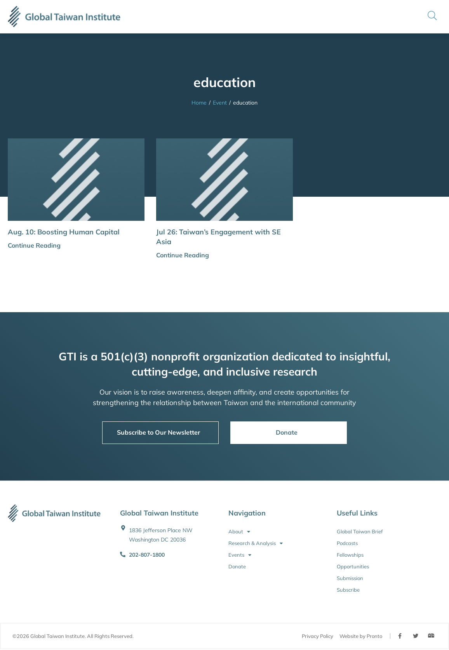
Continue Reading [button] (34, 245)
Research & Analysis (255, 543)
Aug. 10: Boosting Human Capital (64, 231)
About (239, 531)
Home (199, 102)
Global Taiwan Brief (360, 531)
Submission (350, 578)
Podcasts (347, 543)
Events (239, 555)
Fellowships (350, 555)
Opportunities (353, 566)
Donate (237, 566)
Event (220, 102)
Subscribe (348, 590)
